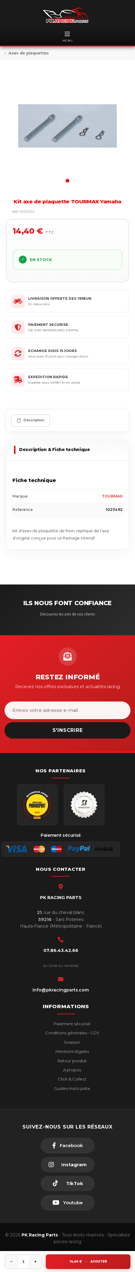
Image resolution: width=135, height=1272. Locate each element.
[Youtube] (68, 1203)
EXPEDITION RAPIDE (48, 377)
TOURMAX (112, 496)
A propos (71, 1069)
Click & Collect (71, 1079)
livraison (71, 1042)
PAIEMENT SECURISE (48, 324)
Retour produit (72, 1060)
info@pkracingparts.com (60, 990)
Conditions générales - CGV (71, 1032)
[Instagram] (68, 1164)
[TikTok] (68, 1183)
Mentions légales (72, 1051)
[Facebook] (68, 1145)
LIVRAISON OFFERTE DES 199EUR (60, 298)
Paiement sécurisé (71, 1023)
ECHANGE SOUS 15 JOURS (52, 351)
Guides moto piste (71, 1088)
